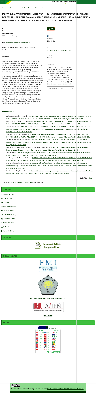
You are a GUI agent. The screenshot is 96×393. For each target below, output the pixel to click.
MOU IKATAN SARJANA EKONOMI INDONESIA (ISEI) (48, 299)
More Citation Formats (56, 88)
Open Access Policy (8, 215)
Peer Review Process (9, 206)
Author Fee (5, 227)
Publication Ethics (8, 219)
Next (90, 178)
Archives (11, 8)
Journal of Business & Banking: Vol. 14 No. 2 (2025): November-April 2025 (45, 173)
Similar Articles (8, 112)
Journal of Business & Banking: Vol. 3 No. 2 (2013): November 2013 (60, 119)
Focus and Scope (7, 194)
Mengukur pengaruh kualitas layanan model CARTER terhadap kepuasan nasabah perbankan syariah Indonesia (54, 152)
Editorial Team (7, 198)
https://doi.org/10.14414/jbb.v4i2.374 (18, 42)
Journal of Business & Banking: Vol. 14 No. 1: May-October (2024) (56, 150)
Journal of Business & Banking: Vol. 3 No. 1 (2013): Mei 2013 (70, 137)
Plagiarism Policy (7, 210)
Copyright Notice (7, 223)
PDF (51, 29)
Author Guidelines (7, 231)
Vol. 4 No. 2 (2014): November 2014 (27, 8)
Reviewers (5, 202)
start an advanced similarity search (22, 182)
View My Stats (53, 328)
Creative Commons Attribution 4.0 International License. (65, 389)
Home (4, 8)
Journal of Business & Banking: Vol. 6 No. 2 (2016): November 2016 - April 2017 (32, 155)
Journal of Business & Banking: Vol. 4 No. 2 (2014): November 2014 (61, 160)
